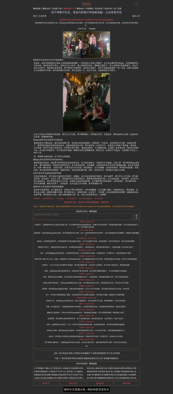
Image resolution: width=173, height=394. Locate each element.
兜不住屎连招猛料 (85, 198)
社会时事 (42, 16)
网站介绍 (73, 383)
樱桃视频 (37, 8)
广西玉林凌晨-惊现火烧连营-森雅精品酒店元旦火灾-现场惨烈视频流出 (89, 358)
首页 (35, 16)
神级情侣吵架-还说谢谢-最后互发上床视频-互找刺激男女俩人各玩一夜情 (115, 371)
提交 (136, 216)
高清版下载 (56, 8)
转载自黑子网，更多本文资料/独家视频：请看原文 (86, 202)
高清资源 (98, 8)
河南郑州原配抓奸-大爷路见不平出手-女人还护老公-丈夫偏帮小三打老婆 (62, 371)
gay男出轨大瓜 (48, 198)
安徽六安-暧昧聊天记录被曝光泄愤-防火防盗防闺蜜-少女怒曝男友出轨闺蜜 (116, 375)
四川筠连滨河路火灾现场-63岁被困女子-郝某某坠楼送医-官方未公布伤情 (89, 353)
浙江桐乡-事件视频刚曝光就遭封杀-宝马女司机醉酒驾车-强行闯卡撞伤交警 (116, 378)
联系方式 (46, 383)
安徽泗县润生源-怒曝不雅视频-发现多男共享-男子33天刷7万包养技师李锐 (62, 375)
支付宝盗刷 (99, 198)
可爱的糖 (92, 29)
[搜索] (135, 3)
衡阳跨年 (37, 198)
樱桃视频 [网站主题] (86, 4)
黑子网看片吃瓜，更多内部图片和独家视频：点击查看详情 (86, 12)
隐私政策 (100, 383)
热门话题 (117, 8)
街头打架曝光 (71, 198)
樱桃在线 (46, 8)
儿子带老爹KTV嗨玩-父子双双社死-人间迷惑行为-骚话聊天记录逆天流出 (62, 368)
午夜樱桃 (89, 8)
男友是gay (60, 198)
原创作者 (108, 8)
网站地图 (127, 383)
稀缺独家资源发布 (98, 389)
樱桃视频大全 (69, 8)
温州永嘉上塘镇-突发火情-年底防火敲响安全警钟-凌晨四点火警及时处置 (115, 368)
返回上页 (136, 16)
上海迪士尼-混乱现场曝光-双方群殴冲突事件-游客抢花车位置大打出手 (61, 378)
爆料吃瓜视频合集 (75, 389)
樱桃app (80, 8)
